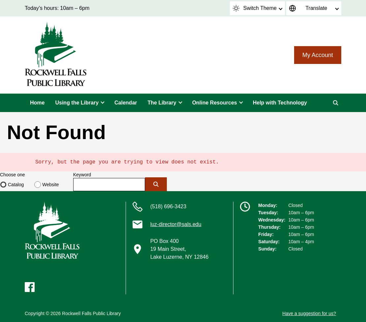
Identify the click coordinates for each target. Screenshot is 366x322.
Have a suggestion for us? (309, 313)
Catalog (16, 184)
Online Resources (214, 102)
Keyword (82, 174)
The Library (162, 102)
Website (50, 184)
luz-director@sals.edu (175, 224)
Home (37, 102)
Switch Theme (255, 8)
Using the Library (77, 102)
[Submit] (156, 184)
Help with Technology (280, 102)
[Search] (335, 102)
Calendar (125, 102)
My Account (317, 55)
